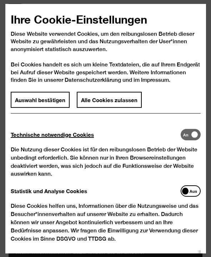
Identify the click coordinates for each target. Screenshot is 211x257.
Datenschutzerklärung (93, 88)
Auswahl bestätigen (40, 108)
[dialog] (105, 128)
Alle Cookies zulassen (109, 108)
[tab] (95, 142)
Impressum (155, 88)
